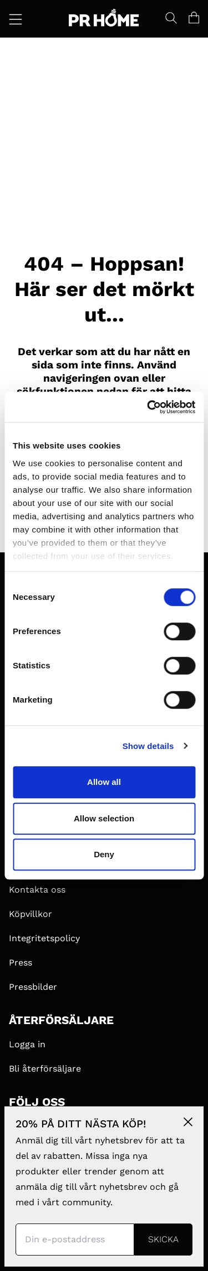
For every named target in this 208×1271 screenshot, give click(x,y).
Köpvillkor (30, 914)
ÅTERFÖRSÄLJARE (61, 1020)
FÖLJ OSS (37, 1102)
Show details (148, 746)
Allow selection (104, 818)
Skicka (163, 1239)
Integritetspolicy (44, 938)
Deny (104, 854)
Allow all (104, 782)
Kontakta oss (37, 889)
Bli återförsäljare (45, 1068)
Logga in (27, 1044)
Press (20, 962)
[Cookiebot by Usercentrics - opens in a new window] (148, 407)
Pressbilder (33, 987)
